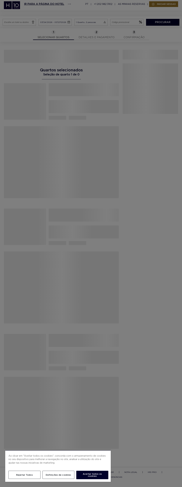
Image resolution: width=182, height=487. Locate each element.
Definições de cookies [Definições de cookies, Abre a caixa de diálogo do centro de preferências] (58, 475)
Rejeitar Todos (24, 475)
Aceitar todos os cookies (92, 475)
